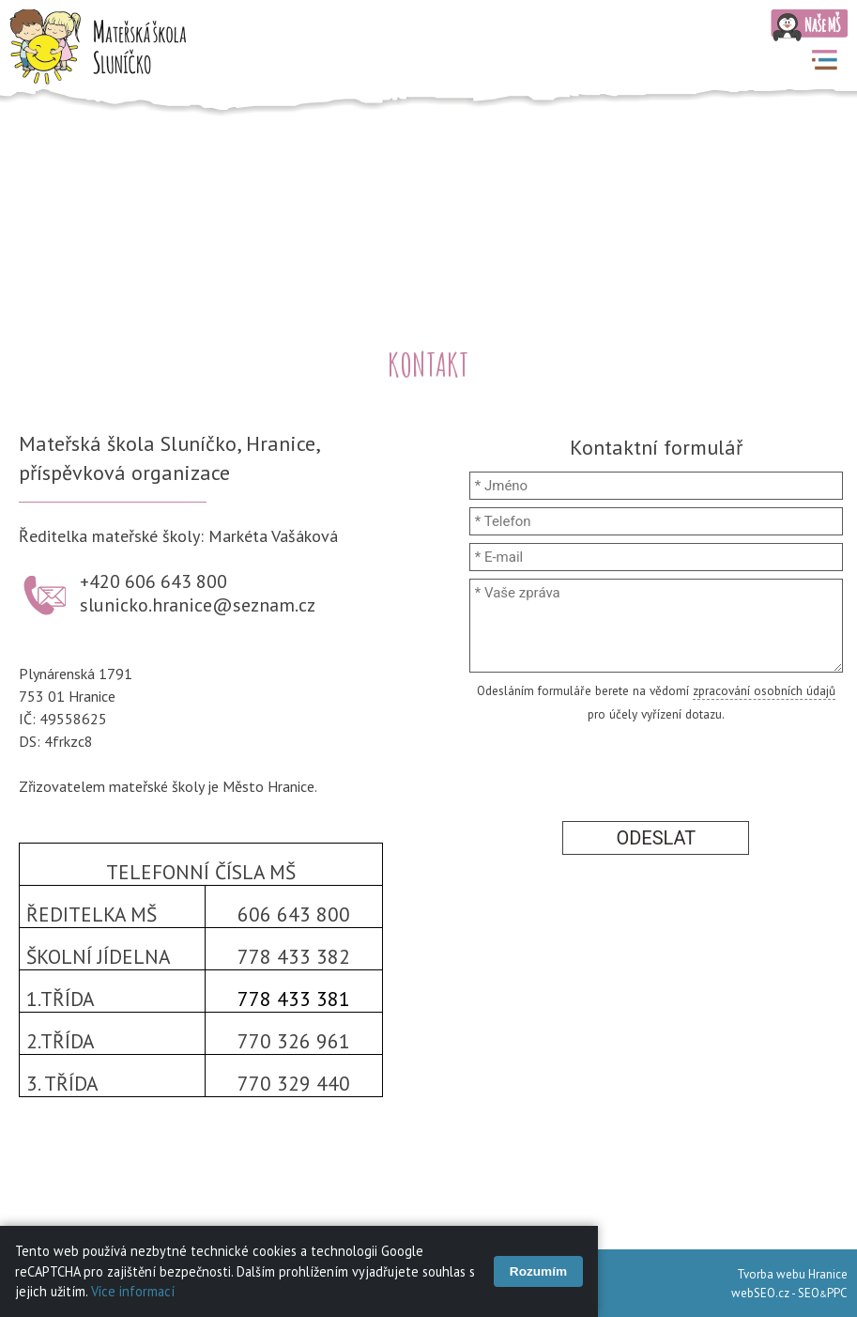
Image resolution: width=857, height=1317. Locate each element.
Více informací (133, 1291)
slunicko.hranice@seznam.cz (197, 605)
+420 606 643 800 (153, 581)
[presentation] (656, 769)
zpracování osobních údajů (764, 690)
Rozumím (538, 1271)
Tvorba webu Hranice (792, 1274)
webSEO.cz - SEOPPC (789, 1293)
